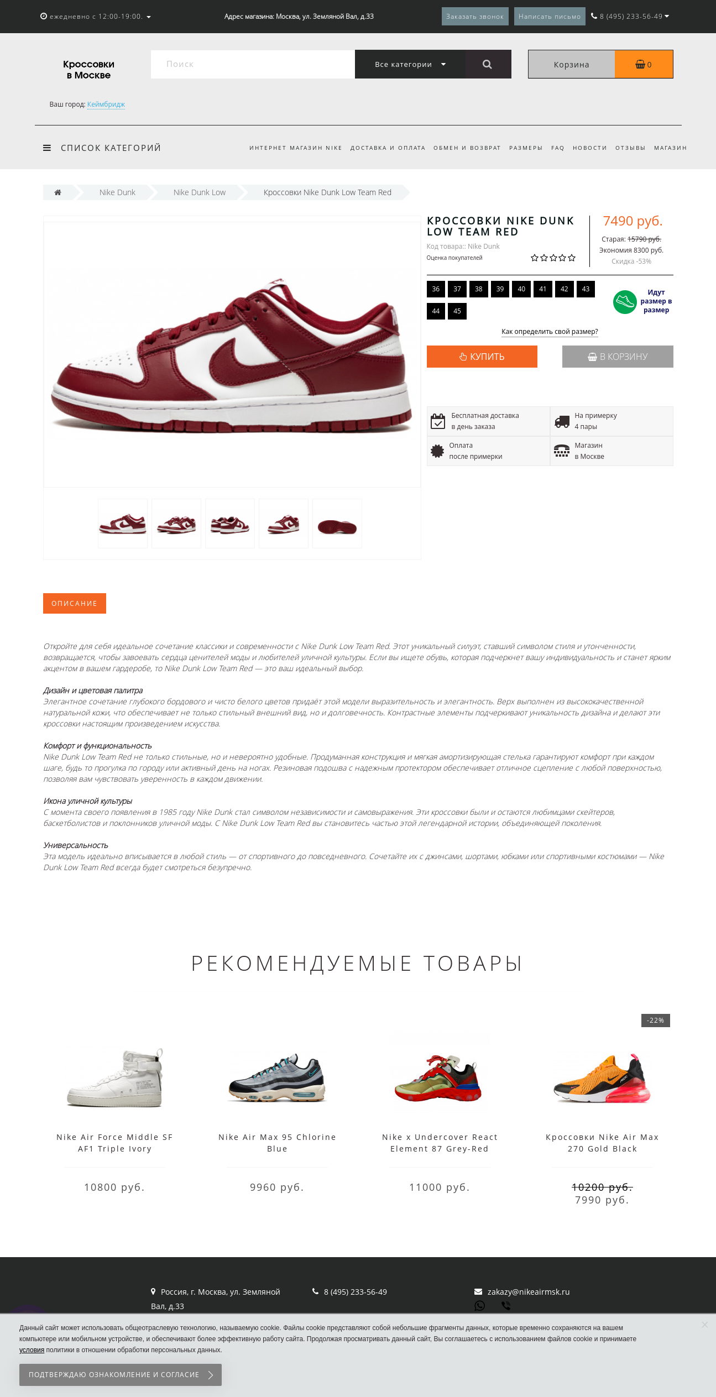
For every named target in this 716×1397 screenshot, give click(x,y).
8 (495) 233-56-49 (355, 1291)
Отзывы (629, 147)
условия (31, 1350)
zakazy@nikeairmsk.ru (529, 1291)
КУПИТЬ (487, 356)
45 (457, 311)
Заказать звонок (475, 16)
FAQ (553, 147)
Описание (74, 603)
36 (436, 289)
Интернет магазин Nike (284, 147)
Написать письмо (550, 16)
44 (436, 311)
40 (521, 289)
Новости (586, 147)
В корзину (617, 356)
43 (586, 289)
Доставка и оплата (377, 147)
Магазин (670, 147)
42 (564, 289)
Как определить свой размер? (549, 332)
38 (479, 289)
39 (500, 289)
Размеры (520, 147)
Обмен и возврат (459, 147)
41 (543, 289)
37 (457, 289)
